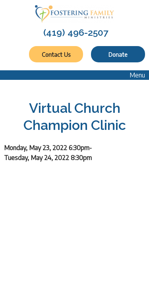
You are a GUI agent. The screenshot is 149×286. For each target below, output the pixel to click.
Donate (118, 54)
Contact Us (56, 54)
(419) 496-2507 (75, 32)
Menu (133, 75)
